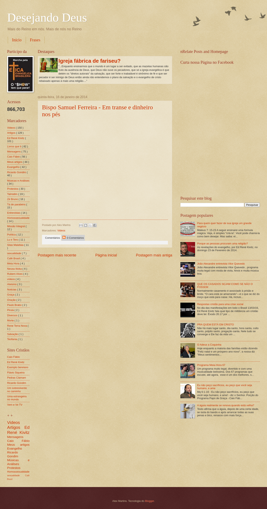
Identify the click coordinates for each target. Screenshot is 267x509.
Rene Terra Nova (17, 325)
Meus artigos (15, 161)
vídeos (11, 279)
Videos (61, 230)
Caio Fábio (14, 156)
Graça (11, 294)
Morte (11, 320)
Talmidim (12, 194)
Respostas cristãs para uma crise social (220, 304)
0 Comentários (73, 237)
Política (12, 234)
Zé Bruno (13, 199)
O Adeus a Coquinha (209, 344)
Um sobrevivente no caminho (17, 389)
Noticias (12, 289)
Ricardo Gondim (17, 172)
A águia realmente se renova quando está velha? (225, 405)
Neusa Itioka (14, 268)
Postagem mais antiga (154, 255)
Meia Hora (13, 263)
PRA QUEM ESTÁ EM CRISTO (215, 324)
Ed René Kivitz (16, 138)
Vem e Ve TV (14, 404)
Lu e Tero (13, 239)
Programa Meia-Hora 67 (211, 365)
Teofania (12, 339)
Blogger (149, 500)
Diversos (12, 315)
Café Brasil (14, 258)
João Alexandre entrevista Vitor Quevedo (221, 263)
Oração (12, 299)
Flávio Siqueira (15, 372)
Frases (35, 40)
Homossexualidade (18, 217)
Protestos (13, 188)
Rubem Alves (15, 273)
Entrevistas (14, 212)
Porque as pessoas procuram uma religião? (222, 243)
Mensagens (14, 151)
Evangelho (13, 167)
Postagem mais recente (57, 255)
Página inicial (106, 255)
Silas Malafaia (15, 244)
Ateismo (12, 284)
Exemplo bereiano (17, 367)
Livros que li (14, 146)
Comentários (52, 237)
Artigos (11, 132)
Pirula (11, 310)
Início (17, 40)
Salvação (13, 334)
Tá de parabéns (16, 204)
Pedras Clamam (16, 377)
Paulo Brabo (14, 304)
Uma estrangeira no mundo (16, 398)
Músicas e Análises (18, 180)
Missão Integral (16, 226)
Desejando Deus (47, 17)
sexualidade (14, 253)
